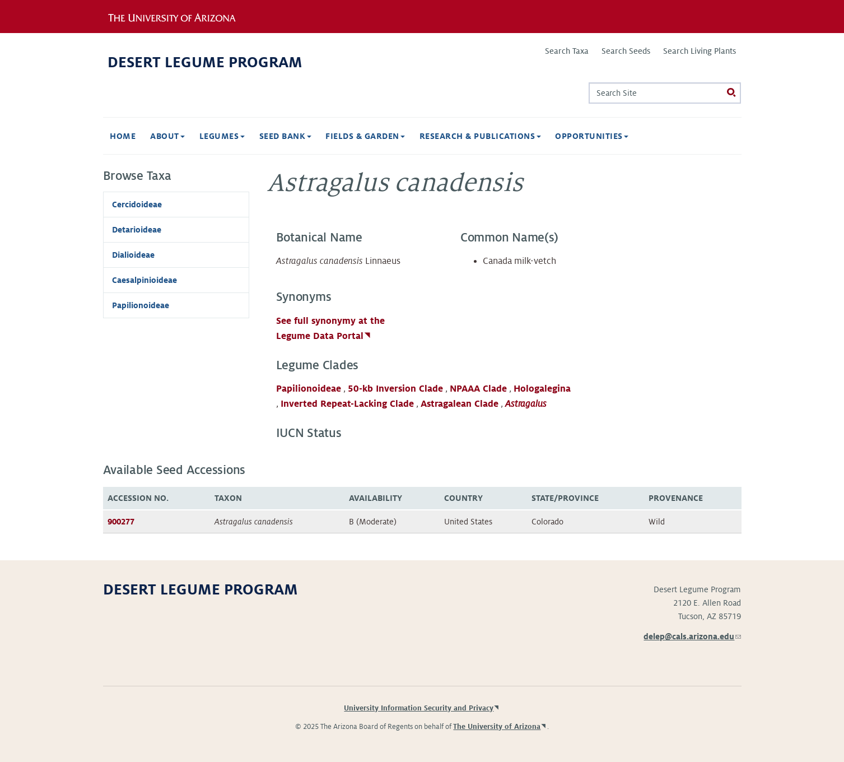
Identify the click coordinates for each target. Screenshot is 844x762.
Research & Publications (480, 136)
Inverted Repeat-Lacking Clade (347, 404)
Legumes (222, 136)
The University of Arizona (496, 727)
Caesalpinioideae (144, 280)
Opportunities (591, 136)
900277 (121, 521)
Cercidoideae (137, 204)
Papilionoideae (308, 389)
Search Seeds (625, 51)
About (167, 136)
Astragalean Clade (459, 404)
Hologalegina (542, 389)
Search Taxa (567, 51)
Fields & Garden (365, 136)
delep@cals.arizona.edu (692, 636)
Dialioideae (133, 254)
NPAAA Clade (478, 389)
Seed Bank (285, 136)
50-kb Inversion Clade (395, 389)
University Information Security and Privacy (418, 708)
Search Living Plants (699, 51)
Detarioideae (136, 229)
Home (123, 136)
